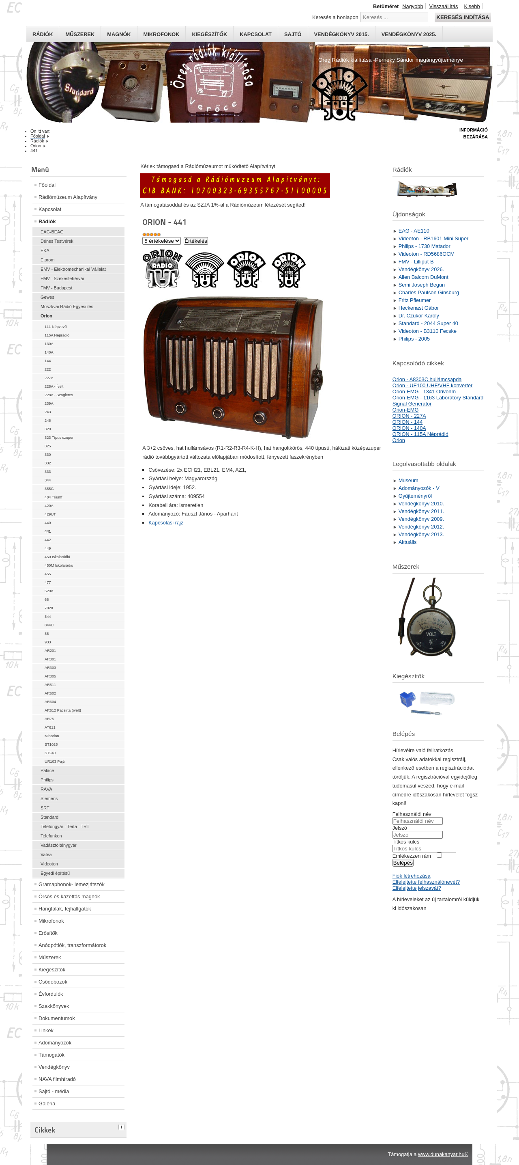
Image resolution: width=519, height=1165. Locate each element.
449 (48, 548)
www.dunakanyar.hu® (443, 1154)
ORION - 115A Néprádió (420, 434)
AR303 (50, 668)
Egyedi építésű (55, 873)
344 (48, 480)
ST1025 (51, 744)
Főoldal (47, 185)
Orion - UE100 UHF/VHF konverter (432, 385)
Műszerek (79, 34)
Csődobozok (53, 982)
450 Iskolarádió (57, 557)
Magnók (119, 34)
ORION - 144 (407, 422)
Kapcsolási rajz (165, 523)
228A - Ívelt (54, 386)
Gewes (47, 297)
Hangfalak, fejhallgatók (65, 909)
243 (48, 412)
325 (48, 446)
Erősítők (48, 933)
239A (49, 403)
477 (48, 582)
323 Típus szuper (59, 438)
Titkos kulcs (405, 842)
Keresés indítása (462, 17)
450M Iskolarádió (59, 565)
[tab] (122, 1126)
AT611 (50, 727)
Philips (47, 779)
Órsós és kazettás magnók (69, 896)
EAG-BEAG (52, 231)
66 (47, 600)
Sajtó (293, 34)
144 (48, 361)
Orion (46, 315)
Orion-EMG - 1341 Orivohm (424, 391)
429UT (50, 514)
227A (49, 378)
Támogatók (51, 1055)
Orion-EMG (405, 410)
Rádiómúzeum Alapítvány (68, 197)
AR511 (50, 685)
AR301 (50, 659)
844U (49, 625)
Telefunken (51, 835)
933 (48, 642)
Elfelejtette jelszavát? (416, 888)
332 (48, 463)
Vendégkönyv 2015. (341, 34)
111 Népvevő (55, 327)
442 (48, 540)
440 (48, 523)
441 (48, 531)
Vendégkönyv (54, 1067)
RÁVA (46, 789)
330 (48, 455)
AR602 (50, 693)
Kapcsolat (256, 34)
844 (48, 617)
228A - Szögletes (59, 395)
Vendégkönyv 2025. (409, 34)
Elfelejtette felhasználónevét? (426, 882)
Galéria (47, 1103)
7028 (49, 608)
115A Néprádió (57, 335)
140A (49, 352)
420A (49, 506)
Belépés (403, 863)
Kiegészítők (209, 34)
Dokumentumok (57, 1018)
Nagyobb (412, 6)
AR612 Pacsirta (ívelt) (63, 710)
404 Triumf (53, 497)
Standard (49, 817)
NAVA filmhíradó (57, 1079)
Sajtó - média (54, 1091)
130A (49, 344)
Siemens (49, 798)
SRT (45, 807)
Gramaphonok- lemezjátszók (72, 884)
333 (48, 472)
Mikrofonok (162, 34)
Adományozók (55, 1043)
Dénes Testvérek (57, 241)
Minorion (52, 736)
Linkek (46, 1030)
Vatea (46, 854)
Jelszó (399, 828)
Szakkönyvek (54, 1006)
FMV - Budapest (57, 287)
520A (49, 591)
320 (48, 429)
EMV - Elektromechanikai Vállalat (73, 269)
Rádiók (42, 34)
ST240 (50, 753)
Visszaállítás (443, 6)
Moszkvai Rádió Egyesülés (67, 306)
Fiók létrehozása (411, 876)
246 (48, 421)
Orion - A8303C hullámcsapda (427, 379)
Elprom (47, 259)
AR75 (49, 719)
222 (48, 369)
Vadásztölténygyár (59, 845)
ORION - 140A (409, 428)
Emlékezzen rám (411, 856)
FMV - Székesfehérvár (62, 278)
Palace (47, 770)
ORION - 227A (409, 416)
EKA (45, 250)
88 (47, 634)
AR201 (50, 651)
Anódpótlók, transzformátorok (72, 945)
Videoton (49, 863)
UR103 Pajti (54, 761)
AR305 (50, 676)
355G (49, 489)
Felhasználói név (411, 814)
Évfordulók (51, 994)
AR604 (50, 702)
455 (48, 574)
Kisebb (472, 6)
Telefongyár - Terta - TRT (65, 826)
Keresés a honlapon (335, 17)
